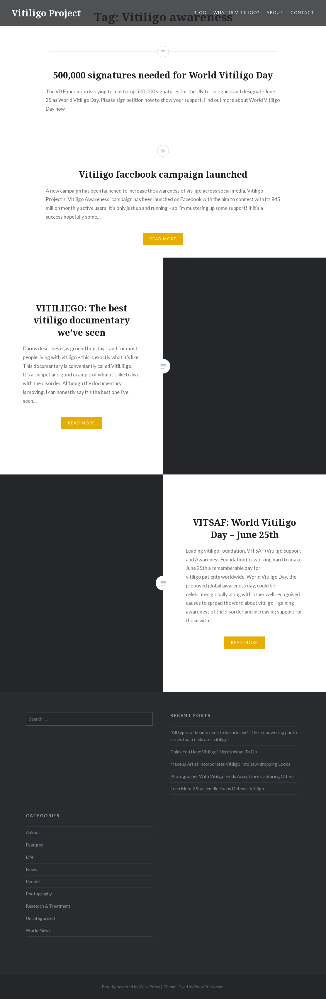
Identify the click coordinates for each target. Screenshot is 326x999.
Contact (302, 12)
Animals (34, 832)
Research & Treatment (48, 906)
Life (29, 857)
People (33, 881)
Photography (39, 893)
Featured (34, 844)
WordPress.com (208, 986)
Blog (200, 12)
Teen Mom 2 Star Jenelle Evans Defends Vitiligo (217, 788)
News (31, 869)
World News (38, 930)
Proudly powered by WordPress (131, 986)
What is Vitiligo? (236, 12)
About (274, 12)
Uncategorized (40, 918)
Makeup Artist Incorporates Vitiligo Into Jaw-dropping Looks (230, 764)
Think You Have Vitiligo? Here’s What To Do (213, 751)
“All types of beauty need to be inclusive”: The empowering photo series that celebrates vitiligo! (233, 736)
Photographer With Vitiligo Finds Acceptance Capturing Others (232, 776)
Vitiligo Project (46, 13)
